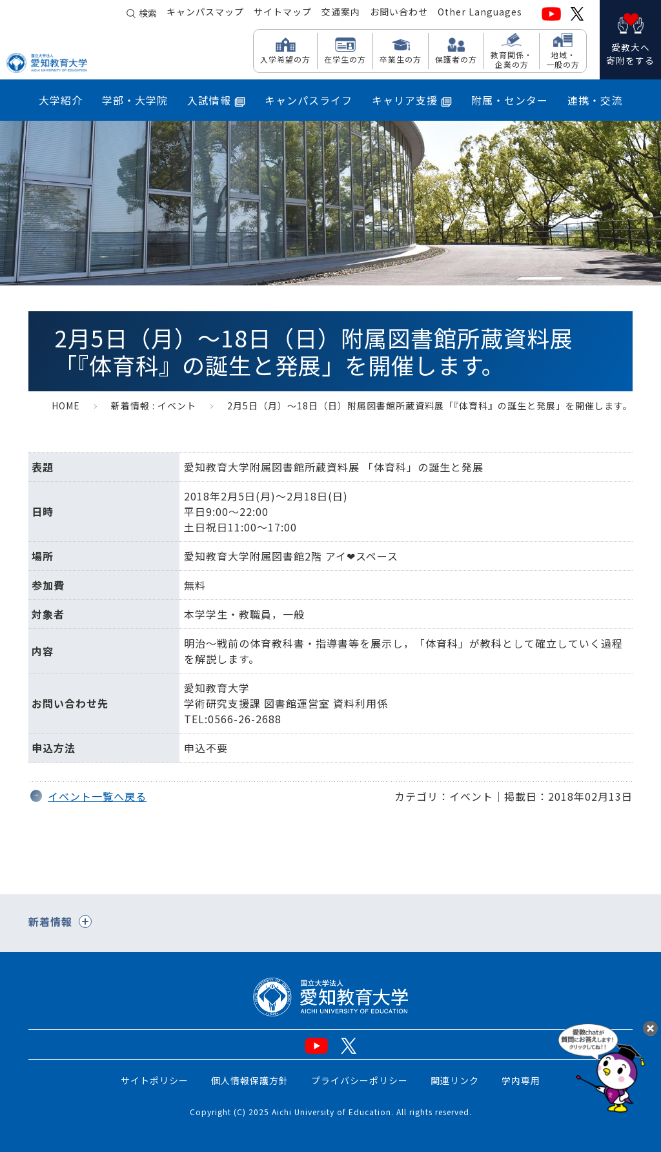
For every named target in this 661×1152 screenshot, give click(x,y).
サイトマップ (283, 13)
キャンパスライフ (308, 100)
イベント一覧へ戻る (97, 796)
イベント (177, 405)
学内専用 (521, 1080)
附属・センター (509, 100)
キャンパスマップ (205, 13)
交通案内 (340, 13)
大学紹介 (61, 100)
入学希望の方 (285, 59)
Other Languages (480, 13)
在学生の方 (345, 59)
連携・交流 (594, 100)
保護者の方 (456, 59)
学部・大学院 (135, 100)
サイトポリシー (154, 1080)
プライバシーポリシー (359, 1080)
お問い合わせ (399, 13)
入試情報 (216, 100)
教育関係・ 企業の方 (512, 59)
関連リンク (455, 1080)
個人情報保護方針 (250, 1080)
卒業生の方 (401, 59)
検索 (148, 14)
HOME (66, 405)
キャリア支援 (412, 100)
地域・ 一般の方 (563, 59)
